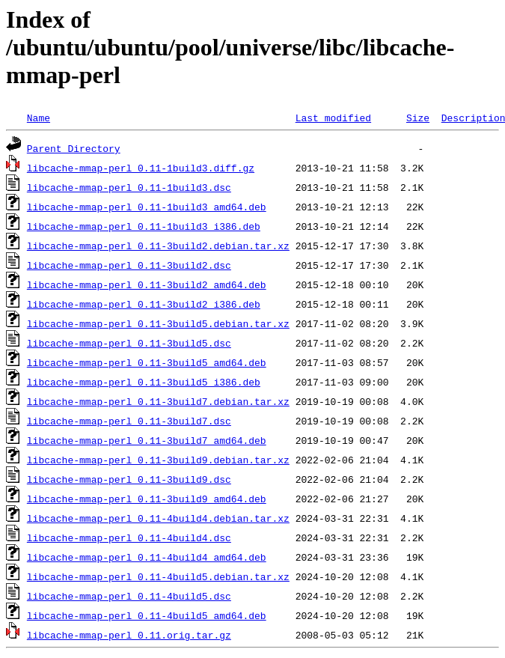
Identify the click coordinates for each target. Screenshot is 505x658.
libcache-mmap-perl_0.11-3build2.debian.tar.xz (158, 245)
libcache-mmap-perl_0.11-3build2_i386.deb (143, 304)
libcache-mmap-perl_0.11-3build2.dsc (129, 265)
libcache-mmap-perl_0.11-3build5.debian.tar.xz (158, 323)
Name (38, 117)
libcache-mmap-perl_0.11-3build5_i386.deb (143, 382)
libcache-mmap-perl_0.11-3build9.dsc (129, 479)
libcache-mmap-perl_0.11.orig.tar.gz (129, 635)
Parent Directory (73, 148)
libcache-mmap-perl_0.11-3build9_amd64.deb (146, 498)
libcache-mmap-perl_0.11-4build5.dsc (129, 596)
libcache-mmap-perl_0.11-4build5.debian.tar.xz (158, 576)
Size (417, 117)
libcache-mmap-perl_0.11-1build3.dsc (129, 187)
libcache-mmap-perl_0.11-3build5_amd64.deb (146, 362)
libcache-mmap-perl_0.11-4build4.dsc (129, 537)
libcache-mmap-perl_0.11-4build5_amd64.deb (146, 615)
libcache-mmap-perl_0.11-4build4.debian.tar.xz (158, 518)
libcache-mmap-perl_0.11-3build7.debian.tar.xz (158, 401)
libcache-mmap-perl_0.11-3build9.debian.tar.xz (158, 459)
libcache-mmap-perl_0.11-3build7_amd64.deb (146, 440)
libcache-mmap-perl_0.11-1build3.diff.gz (140, 167)
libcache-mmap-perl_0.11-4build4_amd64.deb (146, 557)
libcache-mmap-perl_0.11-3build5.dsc (129, 343)
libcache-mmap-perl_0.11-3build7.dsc (129, 420)
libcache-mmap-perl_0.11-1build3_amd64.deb (146, 206)
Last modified (333, 117)
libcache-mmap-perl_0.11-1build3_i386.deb (143, 226)
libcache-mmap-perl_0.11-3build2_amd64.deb (146, 284)
